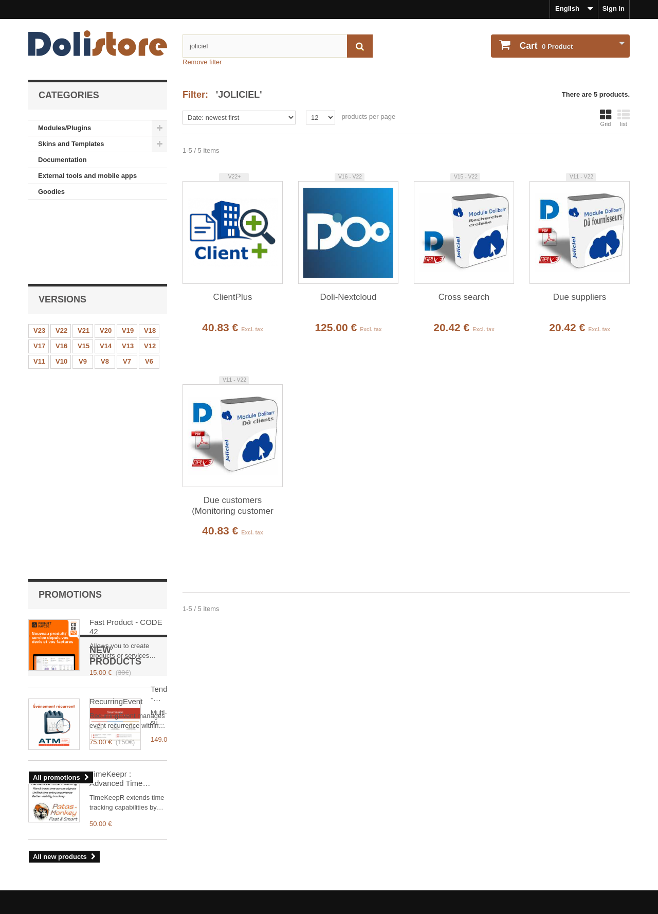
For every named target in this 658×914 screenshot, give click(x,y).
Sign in (613, 8)
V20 (106, 262)
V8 (105, 293)
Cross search (464, 297)
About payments (54, 889)
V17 (39, 277)
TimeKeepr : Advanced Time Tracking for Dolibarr (124, 664)
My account (360, 818)
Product (545, 46)
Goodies (51, 191)
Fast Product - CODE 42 (125, 365)
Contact (40, 876)
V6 (149, 293)
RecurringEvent (115, 439)
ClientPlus (232, 297)
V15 (83, 277)
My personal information (375, 849)
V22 (61, 262)
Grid (605, 118)
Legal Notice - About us (65, 835)
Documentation (62, 160)
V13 (128, 277)
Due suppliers (579, 297)
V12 (150, 277)
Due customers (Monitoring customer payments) (232, 506)
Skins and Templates (71, 144)
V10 (61, 293)
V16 (61, 277)
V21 (83, 262)
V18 (150, 262)
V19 (128, 262)
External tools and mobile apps (87, 176)
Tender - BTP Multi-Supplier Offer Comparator (122, 585)
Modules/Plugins (64, 128)
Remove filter (202, 62)
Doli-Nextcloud (348, 297)
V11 (39, 293)
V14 (106, 277)
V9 (83, 293)
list (623, 118)
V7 (127, 293)
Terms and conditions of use (73, 849)
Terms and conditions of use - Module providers (104, 862)
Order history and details (376, 835)
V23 (39, 262)
